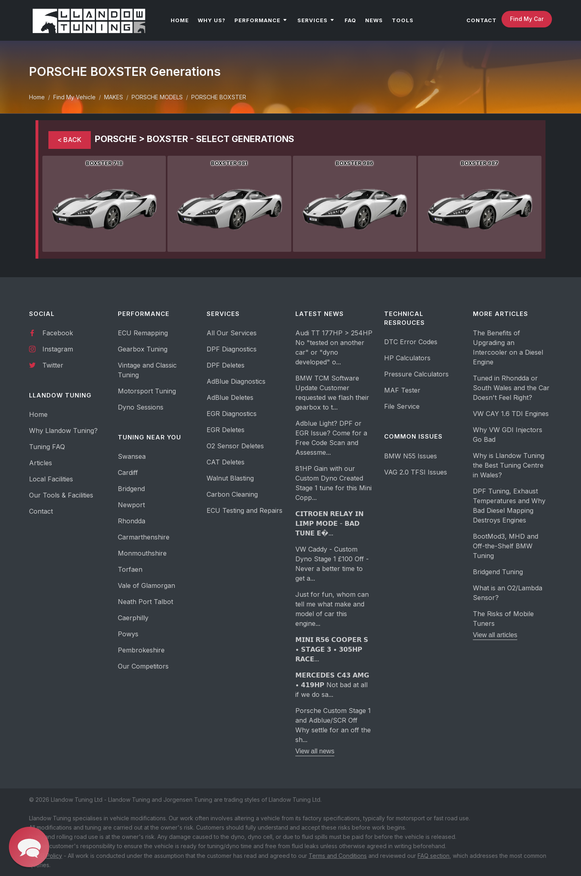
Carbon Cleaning (232, 494)
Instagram (51, 348)
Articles (40, 463)
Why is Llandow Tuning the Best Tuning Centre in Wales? (508, 465)
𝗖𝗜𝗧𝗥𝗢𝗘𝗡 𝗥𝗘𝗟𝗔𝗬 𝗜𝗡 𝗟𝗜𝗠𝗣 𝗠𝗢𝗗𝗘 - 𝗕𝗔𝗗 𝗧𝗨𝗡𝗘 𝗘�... (329, 523)
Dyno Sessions (140, 407)
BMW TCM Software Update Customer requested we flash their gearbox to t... (332, 392)
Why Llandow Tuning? (63, 431)
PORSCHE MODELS (157, 97)
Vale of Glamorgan (146, 585)
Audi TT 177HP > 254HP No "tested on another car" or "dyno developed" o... (333, 347)
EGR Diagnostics (232, 414)
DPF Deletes (226, 365)
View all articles (495, 634)
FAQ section (433, 855)
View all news (314, 751)
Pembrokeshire (141, 650)
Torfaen (130, 569)
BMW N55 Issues (410, 456)
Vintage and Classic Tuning (147, 370)
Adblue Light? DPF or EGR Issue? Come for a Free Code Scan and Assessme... (331, 437)
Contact (41, 511)
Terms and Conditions (338, 855)
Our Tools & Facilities (61, 495)
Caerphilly (133, 618)
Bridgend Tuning (498, 572)
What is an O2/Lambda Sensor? (507, 593)
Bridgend (131, 489)
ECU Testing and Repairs (244, 510)
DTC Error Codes (410, 342)
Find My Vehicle (74, 97)
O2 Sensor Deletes (235, 446)
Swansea (132, 456)
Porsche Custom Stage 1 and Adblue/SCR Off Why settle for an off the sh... (333, 725)
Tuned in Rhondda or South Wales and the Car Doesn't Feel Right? (511, 387)
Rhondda (131, 521)
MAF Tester (402, 390)
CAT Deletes (226, 462)
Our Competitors (143, 666)
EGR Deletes (226, 430)
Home (37, 97)
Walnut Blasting (230, 478)
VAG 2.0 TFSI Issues (415, 472)
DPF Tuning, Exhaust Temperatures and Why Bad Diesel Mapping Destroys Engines (509, 505)
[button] (29, 847)
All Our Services (232, 333)
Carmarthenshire (143, 537)
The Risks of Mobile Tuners (503, 618)
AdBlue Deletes (230, 397)
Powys (128, 634)
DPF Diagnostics (232, 349)
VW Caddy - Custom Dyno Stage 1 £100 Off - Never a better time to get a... (332, 563)
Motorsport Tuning (147, 391)
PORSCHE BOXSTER (218, 97)
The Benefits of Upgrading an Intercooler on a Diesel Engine (508, 347)
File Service (402, 406)
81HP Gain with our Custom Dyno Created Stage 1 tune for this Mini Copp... (333, 483)
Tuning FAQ (47, 447)
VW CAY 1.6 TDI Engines (511, 414)
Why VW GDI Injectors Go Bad (507, 434)
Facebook (51, 332)
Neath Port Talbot (145, 602)
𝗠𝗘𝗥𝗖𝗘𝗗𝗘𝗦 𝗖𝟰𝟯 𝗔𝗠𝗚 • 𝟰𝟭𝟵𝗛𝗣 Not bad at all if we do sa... (332, 684)
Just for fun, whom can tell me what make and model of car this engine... (332, 608)
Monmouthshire (142, 553)
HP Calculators (407, 358)
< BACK (70, 140)
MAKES (113, 97)
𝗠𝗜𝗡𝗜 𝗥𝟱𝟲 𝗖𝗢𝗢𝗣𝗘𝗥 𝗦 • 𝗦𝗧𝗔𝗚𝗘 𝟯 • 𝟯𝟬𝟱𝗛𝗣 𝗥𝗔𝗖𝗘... (331, 649)
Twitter (46, 364)
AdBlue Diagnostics (236, 381)
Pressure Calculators (416, 374)
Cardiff (128, 472)
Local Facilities (51, 479)
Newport (131, 505)
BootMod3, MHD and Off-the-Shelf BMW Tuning (505, 546)
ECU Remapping (143, 333)
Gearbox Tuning (142, 349)
